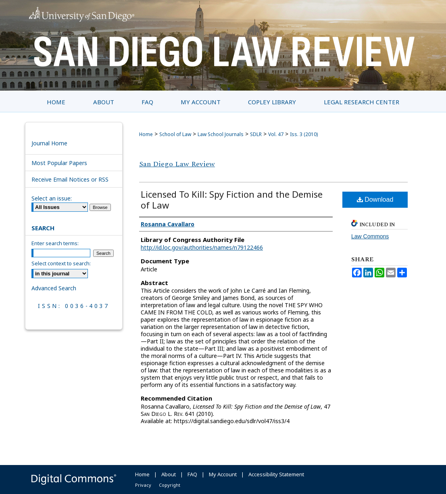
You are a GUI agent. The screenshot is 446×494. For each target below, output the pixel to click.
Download (375, 199)
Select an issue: (51, 198)
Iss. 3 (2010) (304, 134)
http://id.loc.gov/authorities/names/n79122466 (202, 247)
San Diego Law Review (177, 164)
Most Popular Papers (59, 163)
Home (146, 134)
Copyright (169, 485)
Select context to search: (61, 263)
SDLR (256, 134)
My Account (223, 474)
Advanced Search (53, 288)
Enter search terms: (55, 243)
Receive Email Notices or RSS (69, 179)
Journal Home (49, 143)
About (168, 474)
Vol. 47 (275, 134)
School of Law (175, 134)
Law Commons (370, 236)
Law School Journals (221, 134)
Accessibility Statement (276, 474)
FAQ (192, 474)
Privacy (143, 485)
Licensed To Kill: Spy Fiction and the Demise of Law (232, 199)
